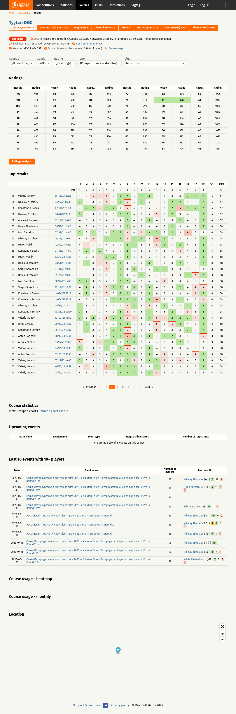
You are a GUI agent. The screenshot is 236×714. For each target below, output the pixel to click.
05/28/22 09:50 (63, 311)
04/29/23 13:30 (63, 348)
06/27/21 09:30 (63, 202)
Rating (65, 61)
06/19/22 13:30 (63, 305)
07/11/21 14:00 (63, 208)
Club (155, 61)
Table (64, 411)
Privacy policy (120, 705)
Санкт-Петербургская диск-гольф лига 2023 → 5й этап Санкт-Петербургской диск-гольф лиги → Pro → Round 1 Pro (88, 507)
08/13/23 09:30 (63, 196)
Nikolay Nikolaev (193, 479)
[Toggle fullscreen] (222, 626)
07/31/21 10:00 (63, 269)
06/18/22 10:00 (63, 287)
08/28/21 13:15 (63, 214)
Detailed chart (48, 411)
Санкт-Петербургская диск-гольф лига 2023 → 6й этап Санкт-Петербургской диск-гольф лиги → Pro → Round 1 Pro (88, 488)
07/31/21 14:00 (63, 232)
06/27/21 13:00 (63, 226)
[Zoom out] (222, 639)
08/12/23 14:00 (63, 323)
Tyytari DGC (20, 22)
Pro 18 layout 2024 (147, 27)
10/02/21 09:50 (63, 244)
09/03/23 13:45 (63, 354)
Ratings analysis (22, 161)
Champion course (105, 27)
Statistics (66, 5)
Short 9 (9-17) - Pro (204, 27)
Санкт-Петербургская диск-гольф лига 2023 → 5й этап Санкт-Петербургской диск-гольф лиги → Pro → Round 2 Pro (88, 498)
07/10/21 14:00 (63, 220)
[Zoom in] (222, 633)
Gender (44, 61)
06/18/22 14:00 (63, 330)
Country (21, 61)
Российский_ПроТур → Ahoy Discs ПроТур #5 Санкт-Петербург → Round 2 (70, 524)
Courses (83, 5)
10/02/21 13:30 (63, 317)
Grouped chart (26, 411)
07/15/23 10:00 (63, 360)
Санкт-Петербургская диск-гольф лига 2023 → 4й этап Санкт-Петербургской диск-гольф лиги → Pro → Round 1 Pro (88, 552)
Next (147, 387)
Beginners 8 (81, 27)
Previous (91, 387)
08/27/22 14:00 (63, 281)
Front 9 (126, 27)
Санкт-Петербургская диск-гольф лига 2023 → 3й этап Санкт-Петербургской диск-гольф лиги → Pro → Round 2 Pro (88, 561)
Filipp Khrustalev (193, 487)
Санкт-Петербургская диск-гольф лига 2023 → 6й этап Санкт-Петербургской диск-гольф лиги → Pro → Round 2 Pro (88, 479)
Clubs (99, 5)
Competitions (45, 5)
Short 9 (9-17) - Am (175, 27)
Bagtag (135, 5)
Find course (24, 13)
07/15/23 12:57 (63, 366)
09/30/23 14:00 (63, 256)
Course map (116, 48)
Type (100, 61)
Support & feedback (86, 705)
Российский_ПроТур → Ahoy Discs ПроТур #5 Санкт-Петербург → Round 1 (69, 533)
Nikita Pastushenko (194, 559)
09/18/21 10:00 (63, 238)
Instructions (117, 5)
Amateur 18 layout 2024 (54, 27)
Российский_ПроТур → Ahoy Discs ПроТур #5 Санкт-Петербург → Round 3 (70, 515)
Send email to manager (90, 43)
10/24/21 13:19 (63, 293)
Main (11, 13)
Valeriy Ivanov (191, 506)
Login (191, 5)
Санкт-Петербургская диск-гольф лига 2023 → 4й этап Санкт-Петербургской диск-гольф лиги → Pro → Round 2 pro (88, 543)
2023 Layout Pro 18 (23, 27)
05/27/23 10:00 (63, 275)
